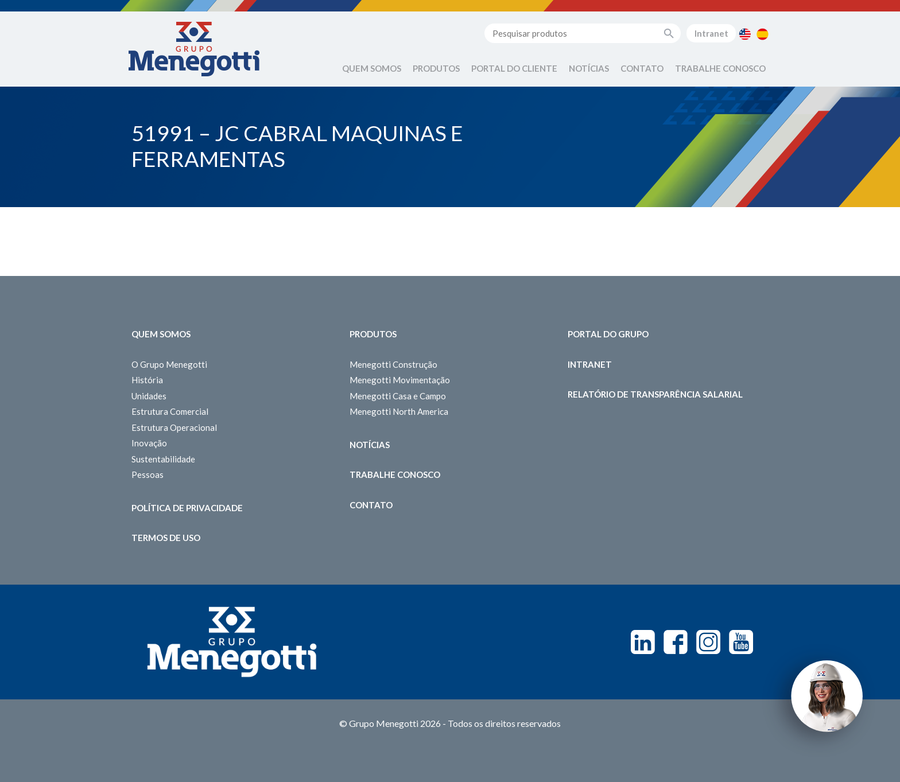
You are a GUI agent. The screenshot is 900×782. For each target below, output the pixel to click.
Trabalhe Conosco (720, 68)
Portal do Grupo (608, 334)
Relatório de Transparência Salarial (655, 394)
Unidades (148, 396)
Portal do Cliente (514, 68)
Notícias (589, 68)
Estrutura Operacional (174, 427)
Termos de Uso (165, 537)
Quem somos (161, 334)
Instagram (708, 642)
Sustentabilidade (163, 459)
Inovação (149, 443)
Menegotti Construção (393, 364)
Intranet (711, 33)
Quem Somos (371, 68)
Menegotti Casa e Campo (398, 396)
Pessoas (147, 474)
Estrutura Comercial (169, 411)
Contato (642, 68)
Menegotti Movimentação (400, 380)
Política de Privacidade (187, 508)
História (147, 380)
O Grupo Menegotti (169, 364)
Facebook (676, 642)
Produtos (436, 68)
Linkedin (643, 642)
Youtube (741, 642)
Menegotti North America (399, 411)
